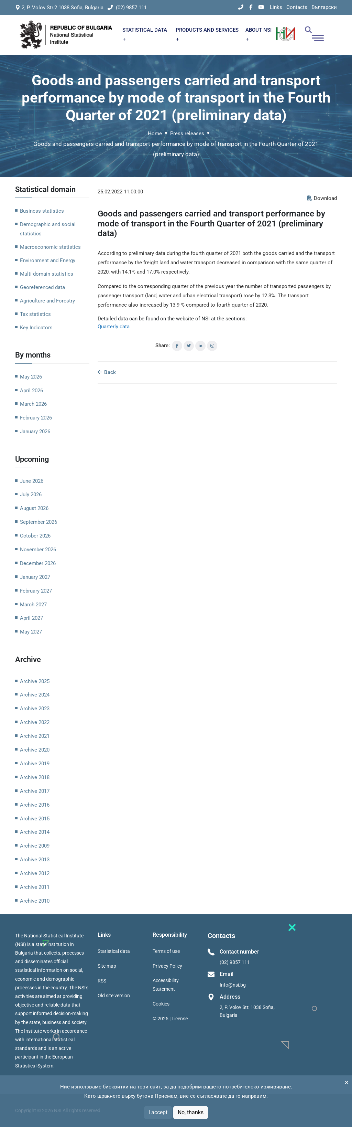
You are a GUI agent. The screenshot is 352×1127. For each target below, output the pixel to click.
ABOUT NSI (258, 34)
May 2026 (31, 377)
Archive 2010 (35, 901)
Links (276, 7)
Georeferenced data (42, 287)
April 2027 (31, 618)
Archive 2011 (35, 887)
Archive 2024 (35, 695)
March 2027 (33, 605)
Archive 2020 (35, 750)
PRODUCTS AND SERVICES (207, 34)
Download (322, 198)
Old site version (114, 995)
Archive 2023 (35, 708)
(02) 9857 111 (127, 7)
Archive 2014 (35, 832)
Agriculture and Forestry (47, 301)
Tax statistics (35, 314)
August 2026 (34, 508)
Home (155, 133)
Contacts (296, 7)
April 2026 (31, 390)
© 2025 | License (170, 1018)
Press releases (187, 133)
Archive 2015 (35, 819)
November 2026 (38, 549)
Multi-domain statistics (46, 274)
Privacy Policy (167, 966)
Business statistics (42, 211)
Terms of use (166, 951)
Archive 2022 (35, 722)
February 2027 (36, 591)
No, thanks (191, 1112)
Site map (107, 966)
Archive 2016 (35, 805)
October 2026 (35, 536)
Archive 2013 (35, 860)
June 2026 (31, 481)
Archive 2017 (35, 791)
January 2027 (35, 577)
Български (324, 7)
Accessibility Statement (166, 985)
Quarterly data (114, 326)
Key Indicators (36, 328)
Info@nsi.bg (233, 985)
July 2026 (31, 494)
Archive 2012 (35, 873)
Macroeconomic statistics (50, 247)
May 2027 (31, 632)
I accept (157, 1112)
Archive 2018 (35, 777)
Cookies (161, 1004)
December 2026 (38, 563)
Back (107, 372)
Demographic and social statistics (48, 229)
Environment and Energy (47, 260)
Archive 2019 (35, 764)
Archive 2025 (35, 681)
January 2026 (35, 431)
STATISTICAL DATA (144, 34)
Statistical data (114, 951)
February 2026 (36, 418)
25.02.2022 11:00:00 (120, 192)
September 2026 (38, 522)
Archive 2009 (35, 846)
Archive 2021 (35, 736)
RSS (102, 981)
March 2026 (33, 404)
